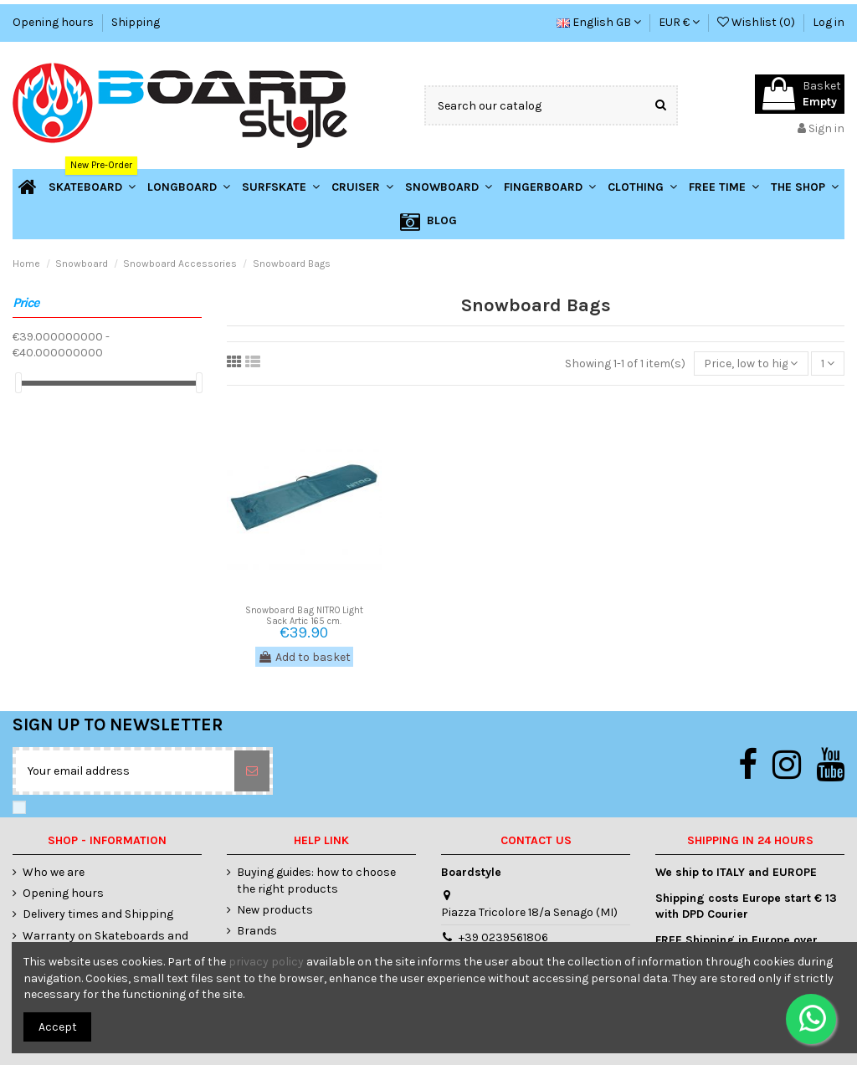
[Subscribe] (251, 770)
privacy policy (266, 962)
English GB (599, 22)
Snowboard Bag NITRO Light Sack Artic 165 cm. (304, 616)
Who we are (54, 872)
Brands (257, 931)
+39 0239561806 (503, 937)
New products (275, 910)
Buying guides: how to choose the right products (316, 880)
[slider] (18, 382)
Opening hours (54, 22)
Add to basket (304, 657)
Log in (828, 22)
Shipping (135, 22)
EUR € (679, 22)
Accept (57, 1027)
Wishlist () (757, 22)
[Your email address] (125, 770)
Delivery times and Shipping (98, 914)
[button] (804, 186)
